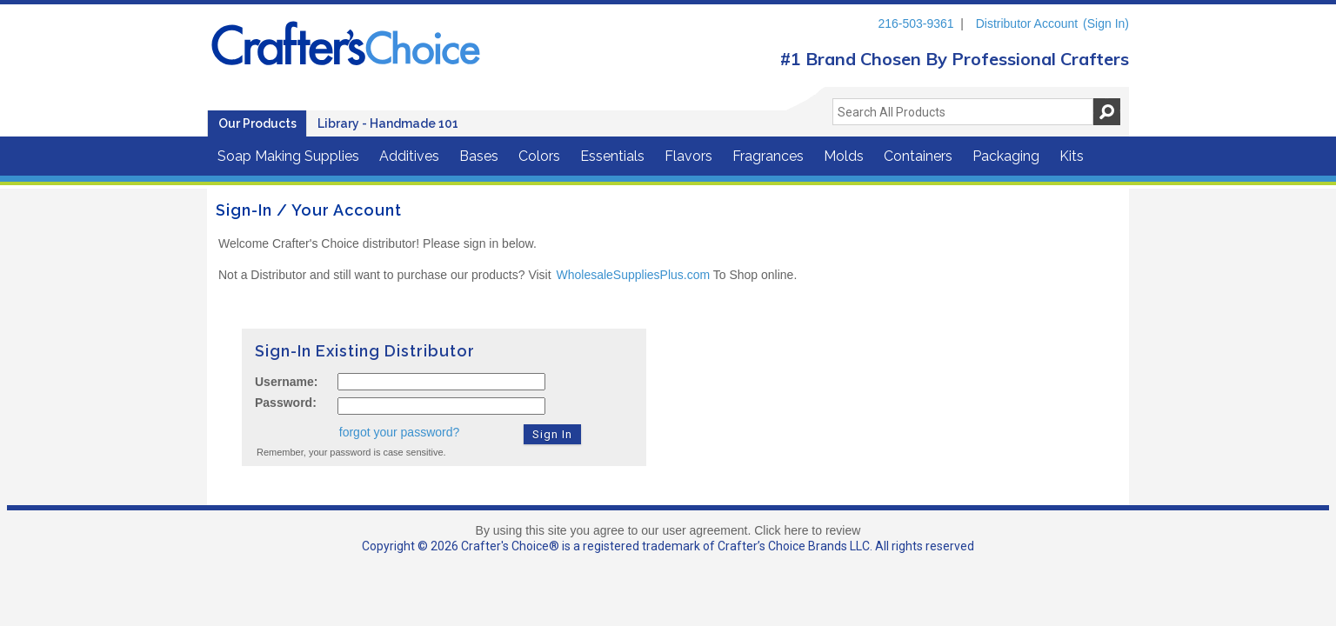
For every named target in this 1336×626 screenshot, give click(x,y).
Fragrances (768, 156)
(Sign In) (1106, 23)
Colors (539, 156)
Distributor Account (1027, 23)
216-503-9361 (915, 23)
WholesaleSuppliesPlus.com (633, 275)
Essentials (612, 156)
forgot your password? (399, 432)
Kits (1071, 156)
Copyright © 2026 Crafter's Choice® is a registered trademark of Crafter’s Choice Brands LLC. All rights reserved (668, 546)
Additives (409, 156)
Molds (844, 156)
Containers (918, 156)
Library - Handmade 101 (387, 123)
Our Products (257, 123)
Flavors (688, 156)
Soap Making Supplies (288, 156)
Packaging (1005, 156)
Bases (478, 156)
